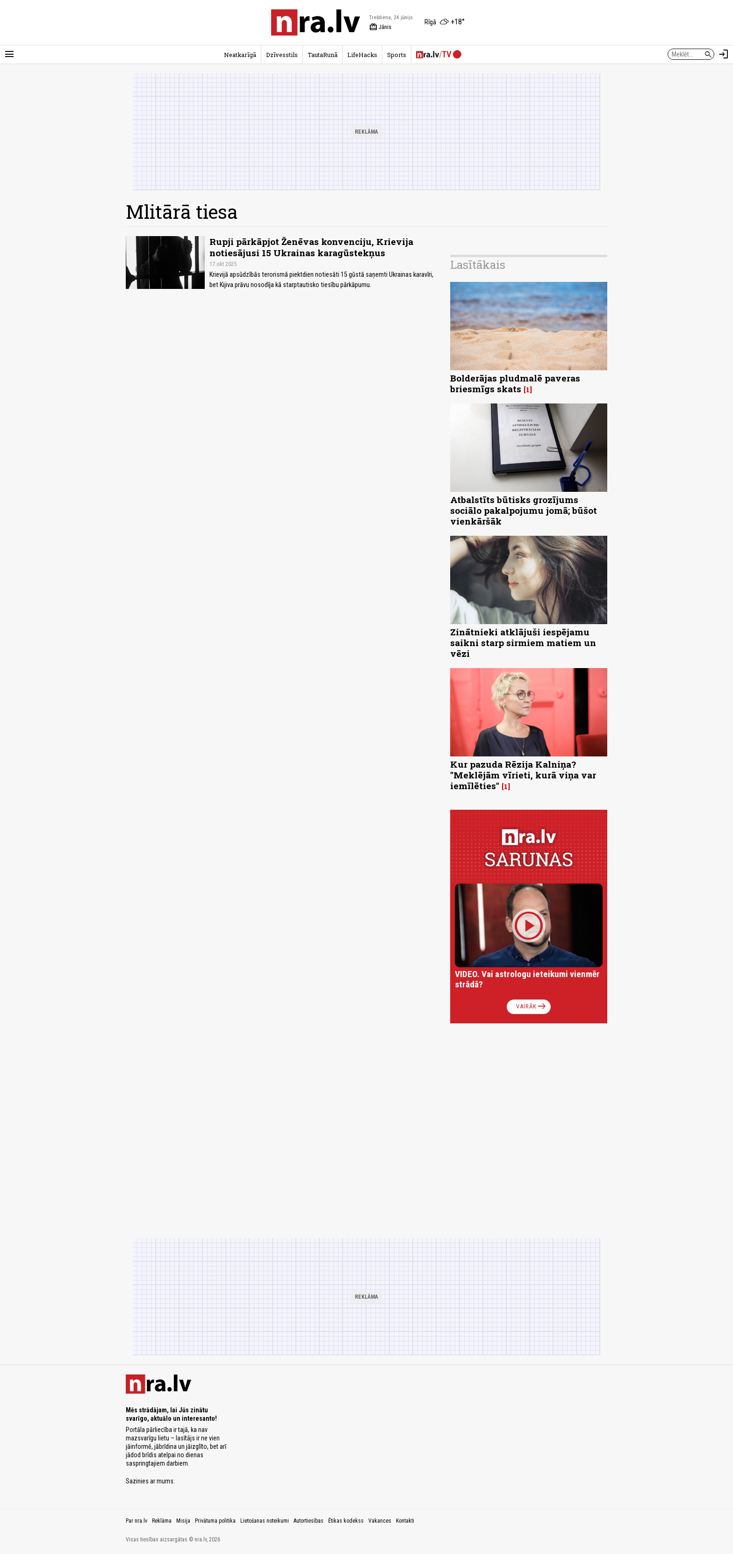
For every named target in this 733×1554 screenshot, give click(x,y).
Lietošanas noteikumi (264, 1521)
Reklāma (162, 1521)
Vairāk (531, 1006)
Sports (396, 54)
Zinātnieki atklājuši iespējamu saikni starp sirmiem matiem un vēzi (523, 642)
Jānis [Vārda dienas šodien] (380, 27)
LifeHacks (362, 54)
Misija (183, 1521)
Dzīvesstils (282, 54)
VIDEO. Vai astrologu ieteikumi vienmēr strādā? (527, 979)
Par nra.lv (136, 1521)
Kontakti (405, 1521)
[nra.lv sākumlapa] (315, 22)
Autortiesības (308, 1521)
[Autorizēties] (723, 54)
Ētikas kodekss (346, 1521)
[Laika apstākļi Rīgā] (444, 22)
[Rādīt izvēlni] (9, 54)
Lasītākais (477, 264)
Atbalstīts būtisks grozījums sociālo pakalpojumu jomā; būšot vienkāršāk (523, 510)
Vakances (379, 1521)
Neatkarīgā (240, 54)
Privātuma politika (215, 1521)
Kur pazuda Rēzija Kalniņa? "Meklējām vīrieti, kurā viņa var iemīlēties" (523, 774)
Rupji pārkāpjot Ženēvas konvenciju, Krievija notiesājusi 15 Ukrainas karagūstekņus (311, 247)
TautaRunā (323, 54)
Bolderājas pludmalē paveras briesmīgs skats (515, 383)
